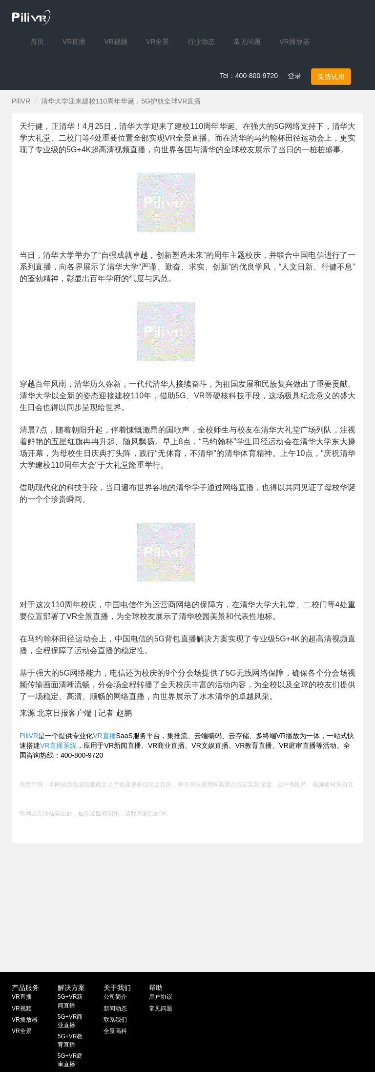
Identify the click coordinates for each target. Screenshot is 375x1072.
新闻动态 (115, 1008)
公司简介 (115, 996)
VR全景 (22, 1031)
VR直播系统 (58, 745)
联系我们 (115, 1019)
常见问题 (160, 1008)
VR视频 (22, 1008)
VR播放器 (25, 1019)
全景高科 (115, 1031)
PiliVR (21, 101)
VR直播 (104, 736)
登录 (294, 76)
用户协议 (160, 996)
